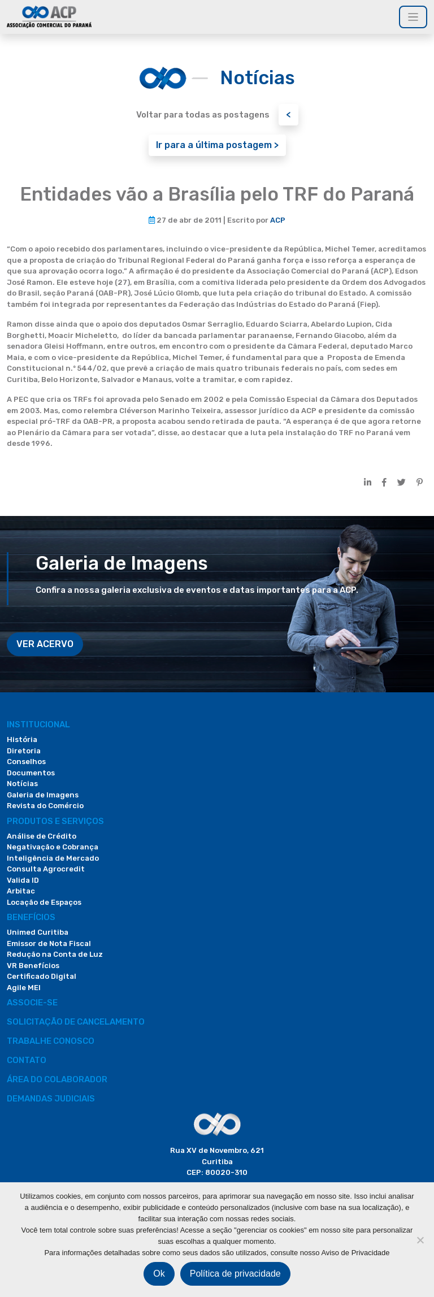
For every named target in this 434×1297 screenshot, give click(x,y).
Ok (158, 1273)
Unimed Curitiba (37, 932)
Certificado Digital (41, 976)
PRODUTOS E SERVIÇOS (55, 821)
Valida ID (23, 880)
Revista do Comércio (45, 805)
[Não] (420, 1240)
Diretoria (24, 751)
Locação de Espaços (44, 902)
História (22, 739)
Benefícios (31, 917)
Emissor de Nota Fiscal (49, 943)
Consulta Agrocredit (46, 869)
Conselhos (26, 761)
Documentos (31, 773)
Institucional (38, 724)
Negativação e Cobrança (52, 847)
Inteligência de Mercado (53, 858)
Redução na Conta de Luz (55, 954)
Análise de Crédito (41, 836)
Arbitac (21, 891)
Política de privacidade (235, 1273)
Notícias (22, 783)
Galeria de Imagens (43, 795)
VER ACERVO (44, 644)
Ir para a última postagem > (217, 145)
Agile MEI (24, 987)
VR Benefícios (33, 965)
